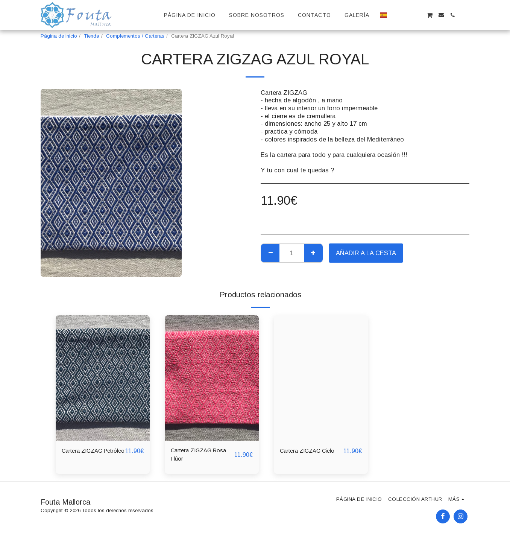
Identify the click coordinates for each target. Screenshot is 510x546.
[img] (103, 378)
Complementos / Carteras (135, 36)
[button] (395, 15)
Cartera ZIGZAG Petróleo (85, 456)
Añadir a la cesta (366, 252)
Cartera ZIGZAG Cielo (311, 451)
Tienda (91, 36)
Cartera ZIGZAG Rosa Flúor (202, 456)
